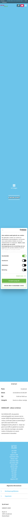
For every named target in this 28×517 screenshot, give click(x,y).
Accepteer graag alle (14, 280)
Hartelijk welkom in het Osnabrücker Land (14, 0)
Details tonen (19, 276)
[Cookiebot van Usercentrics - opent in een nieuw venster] (20, 230)
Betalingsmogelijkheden (11, 491)
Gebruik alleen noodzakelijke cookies (14, 285)
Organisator (8, 496)
